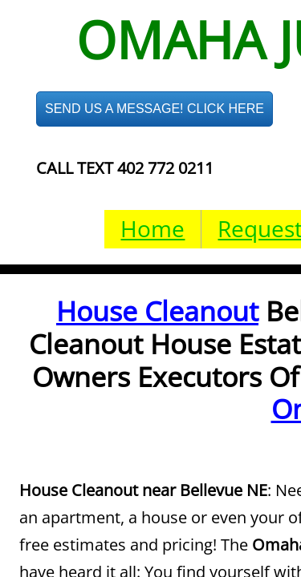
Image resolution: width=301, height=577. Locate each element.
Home (152, 228)
